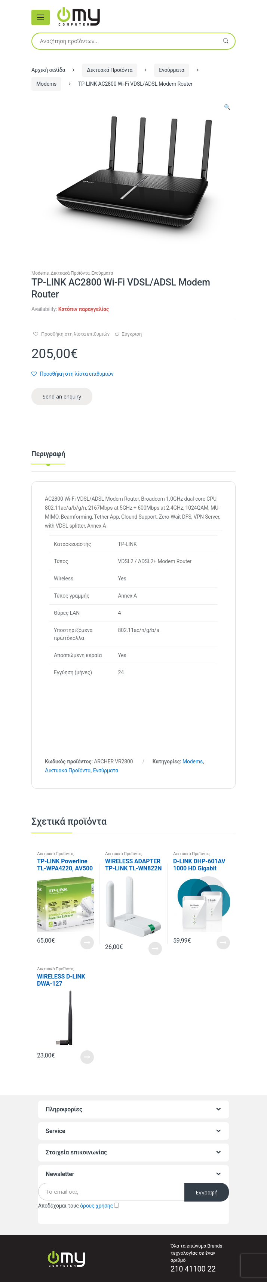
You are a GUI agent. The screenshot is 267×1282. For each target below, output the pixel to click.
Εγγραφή (207, 1192)
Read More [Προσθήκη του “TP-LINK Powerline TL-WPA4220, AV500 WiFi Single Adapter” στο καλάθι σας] (87, 942)
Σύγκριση (132, 334)
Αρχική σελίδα (48, 70)
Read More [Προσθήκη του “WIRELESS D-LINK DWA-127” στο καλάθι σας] (87, 1057)
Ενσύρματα (171, 70)
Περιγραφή (48, 454)
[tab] (48, 457)
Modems (46, 84)
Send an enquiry (62, 396)
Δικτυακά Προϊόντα (109, 70)
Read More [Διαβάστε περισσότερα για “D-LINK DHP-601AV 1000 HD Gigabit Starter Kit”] (223, 942)
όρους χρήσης (96, 1206)
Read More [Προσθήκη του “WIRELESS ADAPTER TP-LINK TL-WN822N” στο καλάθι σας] (155, 948)
